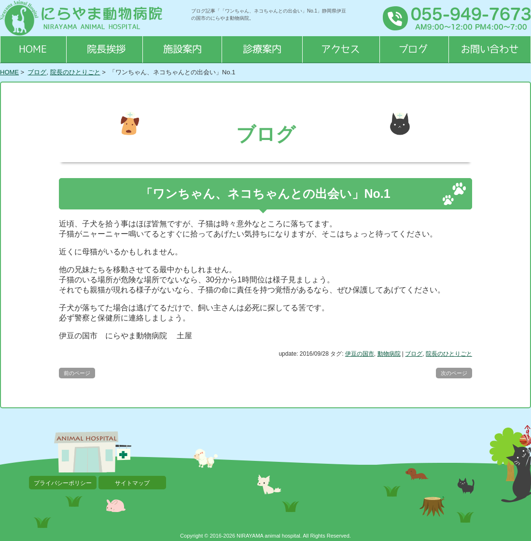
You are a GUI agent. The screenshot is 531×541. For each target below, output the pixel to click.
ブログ (37, 72)
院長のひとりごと (75, 72)
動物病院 (389, 353)
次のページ (454, 373)
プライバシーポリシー (63, 483)
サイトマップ (132, 483)
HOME (9, 72)
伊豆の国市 (359, 353)
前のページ (77, 373)
